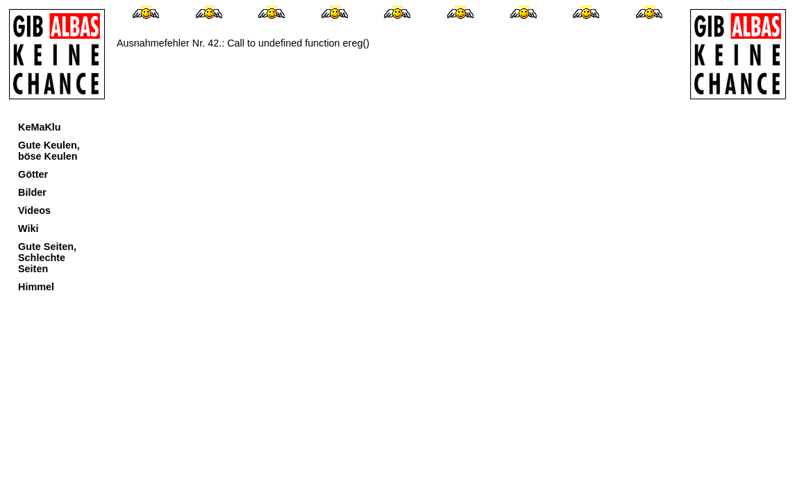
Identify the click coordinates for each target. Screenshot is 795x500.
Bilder (32, 192)
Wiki (28, 228)
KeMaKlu (39, 127)
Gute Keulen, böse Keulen (49, 151)
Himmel (36, 286)
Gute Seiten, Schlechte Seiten (47, 257)
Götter (33, 174)
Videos (34, 210)
